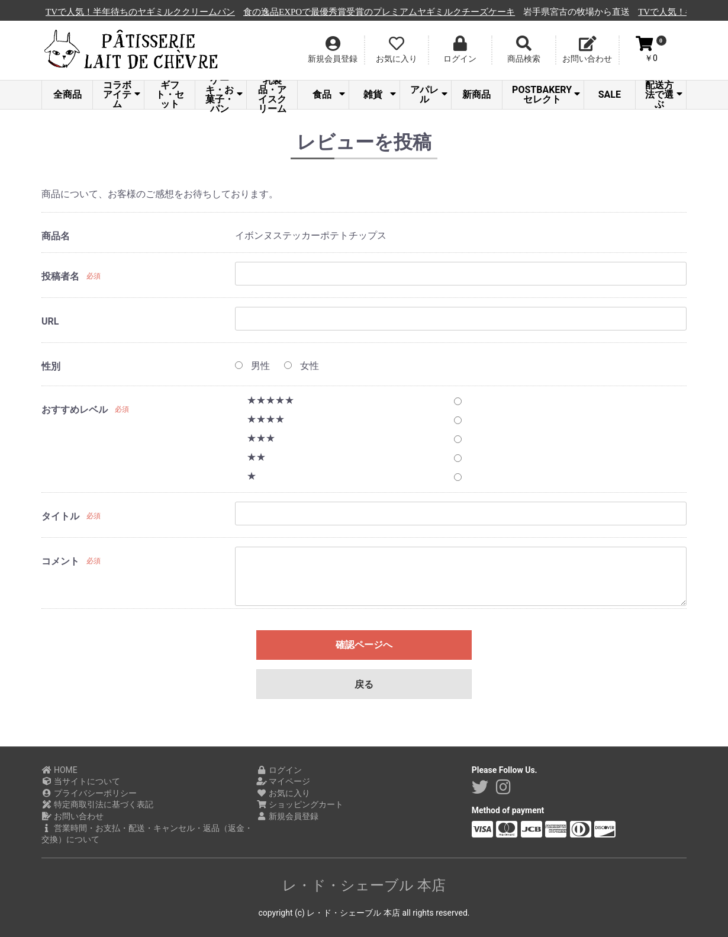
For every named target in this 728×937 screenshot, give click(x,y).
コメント (60, 561)
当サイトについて (80, 781)
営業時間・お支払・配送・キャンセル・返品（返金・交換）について (147, 834)
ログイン (279, 770)
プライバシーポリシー (89, 793)
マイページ (283, 781)
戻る (364, 684)
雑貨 (379, 94)
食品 (329, 94)
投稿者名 (60, 276)
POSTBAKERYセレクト (546, 94)
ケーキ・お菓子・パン (224, 95)
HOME (59, 770)
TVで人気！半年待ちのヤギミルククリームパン (206, 12)
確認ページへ (364, 645)
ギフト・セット (170, 95)
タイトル (60, 516)
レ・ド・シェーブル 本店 (364, 885)
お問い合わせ (72, 816)
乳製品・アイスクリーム (272, 95)
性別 (50, 366)
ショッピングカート (299, 804)
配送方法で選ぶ (663, 95)
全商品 (67, 94)
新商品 (476, 94)
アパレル (428, 94)
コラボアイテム (121, 95)
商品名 (55, 236)
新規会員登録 (287, 816)
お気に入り (283, 793)
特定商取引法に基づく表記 (97, 804)
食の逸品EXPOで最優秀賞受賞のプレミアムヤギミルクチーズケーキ (445, 12)
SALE (609, 94)
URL (50, 321)
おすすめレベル (74, 409)
